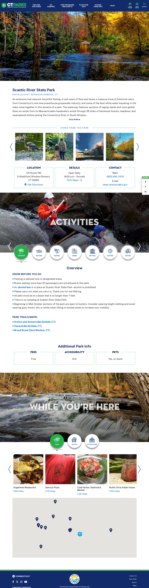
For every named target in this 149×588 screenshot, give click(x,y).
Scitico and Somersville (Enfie (31, 321)
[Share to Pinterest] (145, 187)
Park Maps (137, 7)
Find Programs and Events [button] (67, 6)
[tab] (21, 252)
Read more (73, 119)
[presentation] (21, 254)
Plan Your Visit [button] (83, 6)
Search (134, 582)
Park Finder (130, 7)
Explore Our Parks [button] (36, 6)
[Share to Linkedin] (145, 191)
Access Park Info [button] (98, 6)
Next (138, 147)
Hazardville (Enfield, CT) (28, 326)
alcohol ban (24, 287)
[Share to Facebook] (145, 182)
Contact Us (133, 576)
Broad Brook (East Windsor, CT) (32, 330)
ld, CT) (52, 321)
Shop (112, 6)
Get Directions (35, 184)
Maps (135, 585)
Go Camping (51, 6)
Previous (11, 147)
